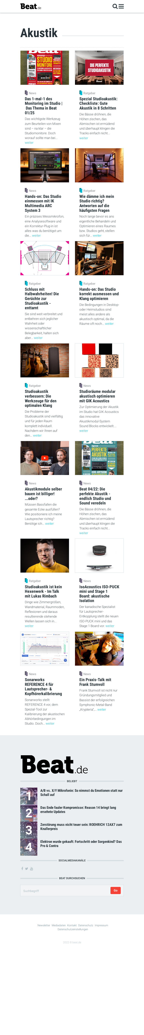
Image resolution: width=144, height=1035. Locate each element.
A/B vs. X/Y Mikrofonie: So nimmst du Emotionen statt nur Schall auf (81, 792)
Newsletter (44, 925)
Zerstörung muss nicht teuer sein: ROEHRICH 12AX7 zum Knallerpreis (81, 826)
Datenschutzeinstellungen (73, 929)
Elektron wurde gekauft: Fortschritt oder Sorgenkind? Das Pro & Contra (81, 843)
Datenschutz (85, 925)
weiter (29, 143)
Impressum (101, 925)
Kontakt (72, 925)
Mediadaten (59, 925)
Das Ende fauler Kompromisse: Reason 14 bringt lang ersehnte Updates (78, 809)
